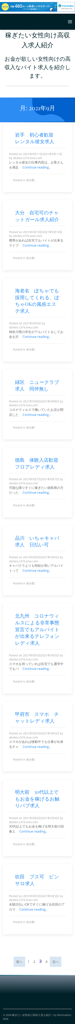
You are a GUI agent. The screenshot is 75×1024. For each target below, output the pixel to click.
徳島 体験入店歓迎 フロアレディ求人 (39, 463)
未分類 (30, 180)
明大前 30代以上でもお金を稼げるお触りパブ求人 (37, 798)
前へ (19, 961)
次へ (55, 961)
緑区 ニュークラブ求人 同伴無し (37, 385)
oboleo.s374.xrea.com (27, 158)
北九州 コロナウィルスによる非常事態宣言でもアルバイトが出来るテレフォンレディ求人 (37, 629)
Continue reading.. (38, 167)
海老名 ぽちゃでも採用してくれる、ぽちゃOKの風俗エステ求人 (37, 300)
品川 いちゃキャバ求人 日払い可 (37, 541)
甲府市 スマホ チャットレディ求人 (37, 717)
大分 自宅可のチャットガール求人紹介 (37, 215)
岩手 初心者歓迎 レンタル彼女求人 (36, 138)
